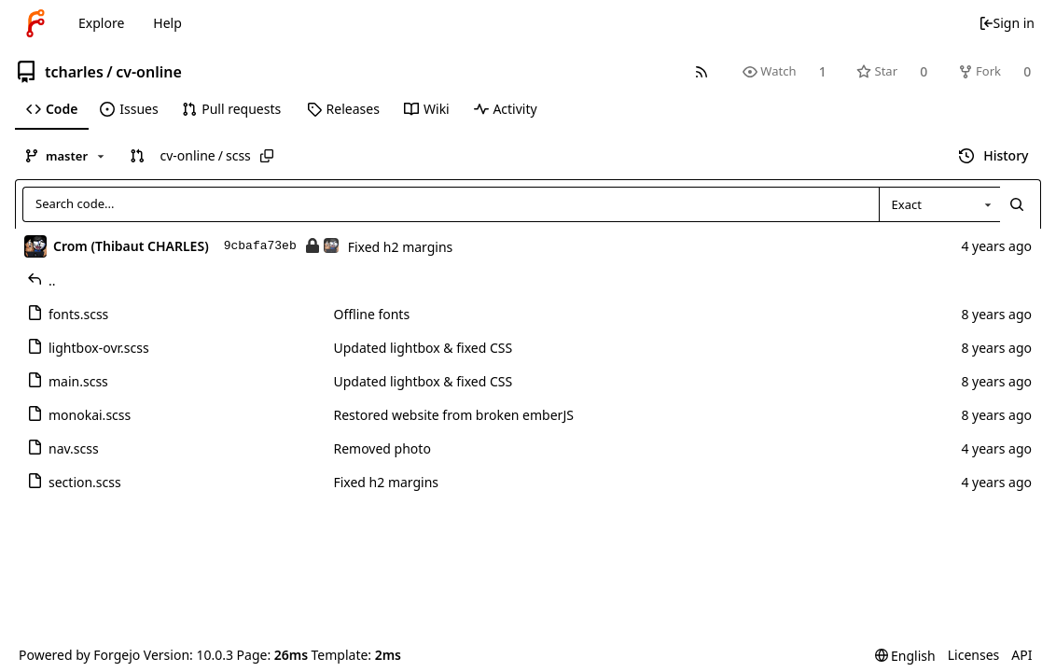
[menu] (905, 656)
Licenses (974, 655)
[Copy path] (267, 156)
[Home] (35, 23)
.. (41, 280)
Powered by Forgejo (79, 655)
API (1021, 655)
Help (167, 23)
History (994, 155)
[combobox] (939, 204)
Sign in (1007, 23)
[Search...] (1017, 204)
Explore (101, 23)
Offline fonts (371, 314)
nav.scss (63, 448)
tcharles (74, 72)
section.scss (74, 482)
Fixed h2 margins (400, 247)
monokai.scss (79, 415)
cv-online (149, 72)
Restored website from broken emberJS (453, 415)
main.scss (67, 381)
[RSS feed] (701, 71)
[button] (137, 156)
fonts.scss (67, 314)
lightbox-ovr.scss (88, 348)
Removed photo (381, 448)
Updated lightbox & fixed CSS (422, 348)
